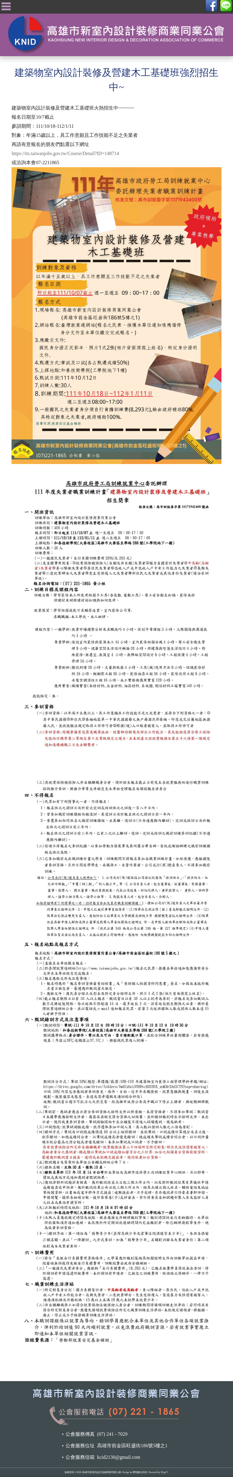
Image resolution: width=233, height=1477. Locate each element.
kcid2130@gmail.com (118, 1457)
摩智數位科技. (140, 1472)
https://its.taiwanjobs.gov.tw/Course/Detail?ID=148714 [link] (65, 153)
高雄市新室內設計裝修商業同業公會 (101, 1472)
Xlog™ (164, 1472)
